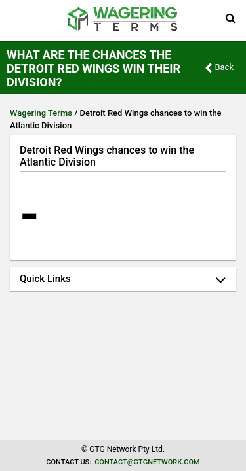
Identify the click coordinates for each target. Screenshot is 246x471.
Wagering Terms (41, 113)
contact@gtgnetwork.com (146, 462)
